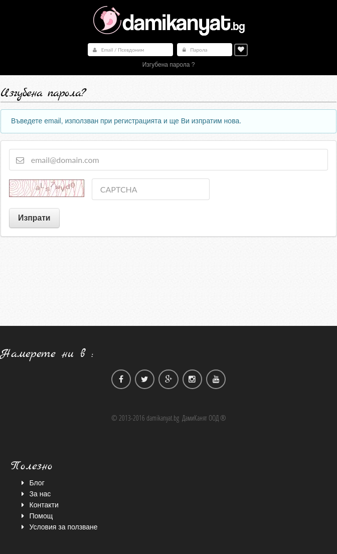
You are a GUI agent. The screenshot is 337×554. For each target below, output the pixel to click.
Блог (32, 482)
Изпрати (34, 218)
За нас (35, 493)
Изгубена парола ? (168, 64)
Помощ (36, 515)
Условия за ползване (58, 526)
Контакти (39, 504)
